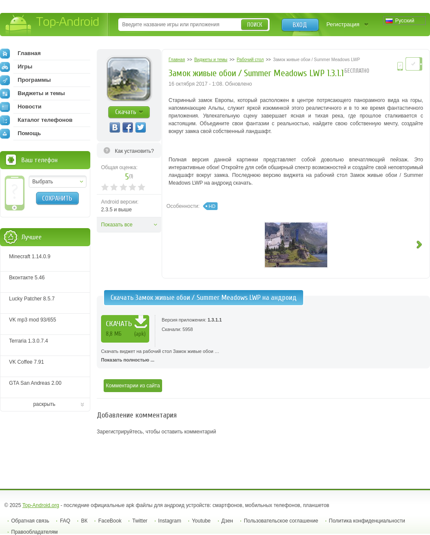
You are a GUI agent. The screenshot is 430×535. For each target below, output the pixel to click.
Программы (25, 80)
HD (212, 206)
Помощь (20, 133)
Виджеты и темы (32, 93)
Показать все (116, 225)
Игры (16, 66)
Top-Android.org (40, 505)
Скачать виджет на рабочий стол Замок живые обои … (263, 356)
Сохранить (57, 198)
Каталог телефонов (36, 120)
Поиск (254, 24)
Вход (300, 25)
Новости (20, 106)
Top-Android (53, 25)
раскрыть (44, 404)
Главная (20, 53)
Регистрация (342, 24)
